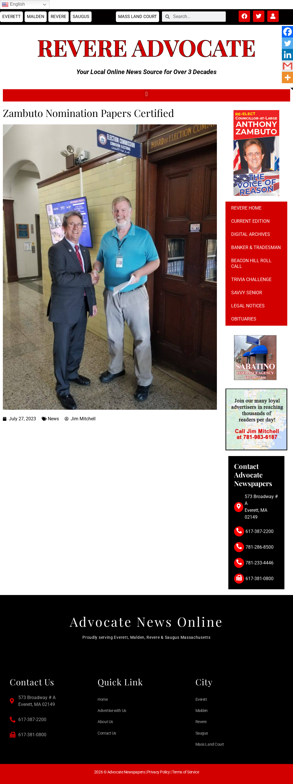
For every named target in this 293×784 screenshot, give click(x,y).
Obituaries (243, 319)
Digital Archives (250, 234)
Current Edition (250, 221)
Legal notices (248, 306)
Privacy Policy (158, 772)
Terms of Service (185, 772)
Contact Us (107, 733)
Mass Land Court (137, 16)
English (13, 4)
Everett (11, 16)
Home (103, 699)
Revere (58, 16)
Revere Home (246, 208)
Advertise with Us (112, 710)
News (53, 418)
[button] (146, 94)
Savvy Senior (246, 292)
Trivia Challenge (251, 279)
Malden (35, 16)
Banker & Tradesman (256, 247)
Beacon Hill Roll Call (251, 263)
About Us (105, 721)
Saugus (81, 16)
